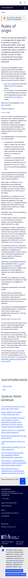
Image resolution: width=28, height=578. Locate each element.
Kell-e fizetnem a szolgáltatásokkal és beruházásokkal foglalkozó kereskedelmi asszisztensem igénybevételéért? (14, 463)
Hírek (4, 390)
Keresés (25, 3)
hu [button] (20, 3)
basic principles (6, 105)
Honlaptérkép (5, 516)
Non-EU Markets (16, 97)
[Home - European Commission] (12, 537)
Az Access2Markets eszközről (10, 513)
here (9, 315)
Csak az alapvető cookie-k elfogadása (16, 574)
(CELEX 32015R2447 (15, 242)
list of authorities (19, 351)
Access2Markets (6, 489)
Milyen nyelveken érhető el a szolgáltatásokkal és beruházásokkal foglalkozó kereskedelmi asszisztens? (13, 471)
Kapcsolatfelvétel (6, 506)
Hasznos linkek (7, 386)
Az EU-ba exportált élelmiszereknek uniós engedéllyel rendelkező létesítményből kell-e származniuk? (12, 455)
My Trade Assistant (10, 84)
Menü (25, 8)
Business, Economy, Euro (8, 527)
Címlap (2, 12)
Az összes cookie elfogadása (14, 570)
